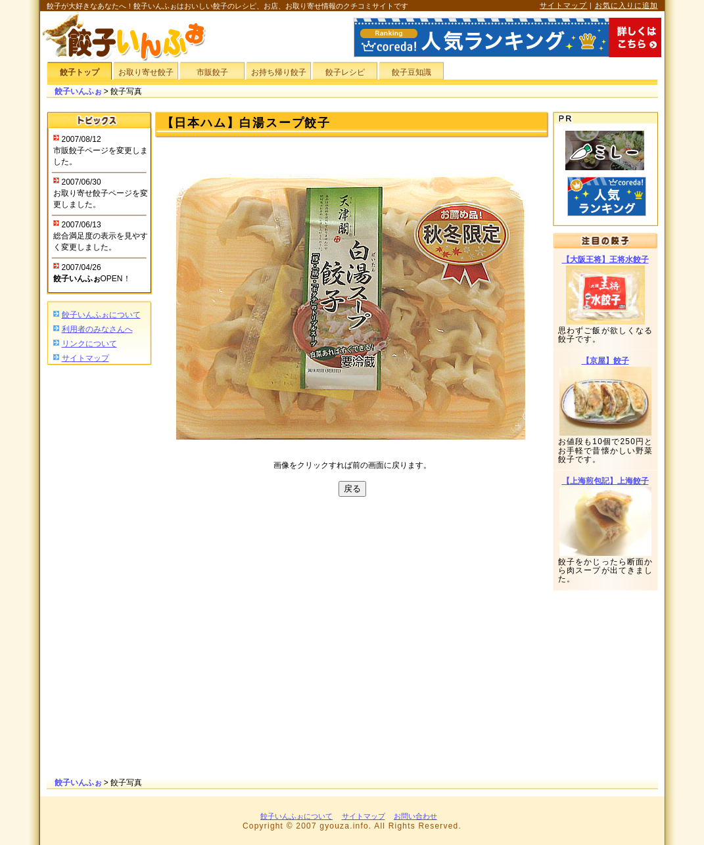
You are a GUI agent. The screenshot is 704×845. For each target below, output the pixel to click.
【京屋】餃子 (605, 360)
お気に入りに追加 (626, 5)
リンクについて (89, 343)
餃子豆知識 (411, 72)
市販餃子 (212, 72)
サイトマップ (563, 5)
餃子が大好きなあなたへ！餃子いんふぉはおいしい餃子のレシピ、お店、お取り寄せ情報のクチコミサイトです (227, 6)
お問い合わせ (415, 816)
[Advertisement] (99, 572)
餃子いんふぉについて (101, 314)
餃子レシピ (345, 72)
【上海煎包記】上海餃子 (605, 481)
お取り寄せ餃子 (146, 72)
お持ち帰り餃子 (278, 72)
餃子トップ (79, 72)
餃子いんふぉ (78, 91)
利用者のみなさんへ (97, 329)
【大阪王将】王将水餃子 (605, 259)
